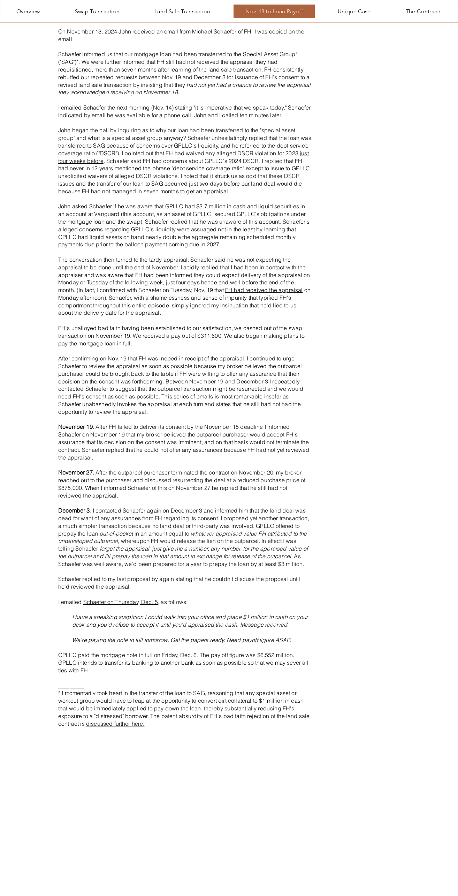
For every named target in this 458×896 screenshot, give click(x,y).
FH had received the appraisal (264, 289)
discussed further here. (115, 723)
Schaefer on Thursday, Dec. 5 (120, 601)
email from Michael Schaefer (200, 31)
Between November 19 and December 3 (217, 381)
